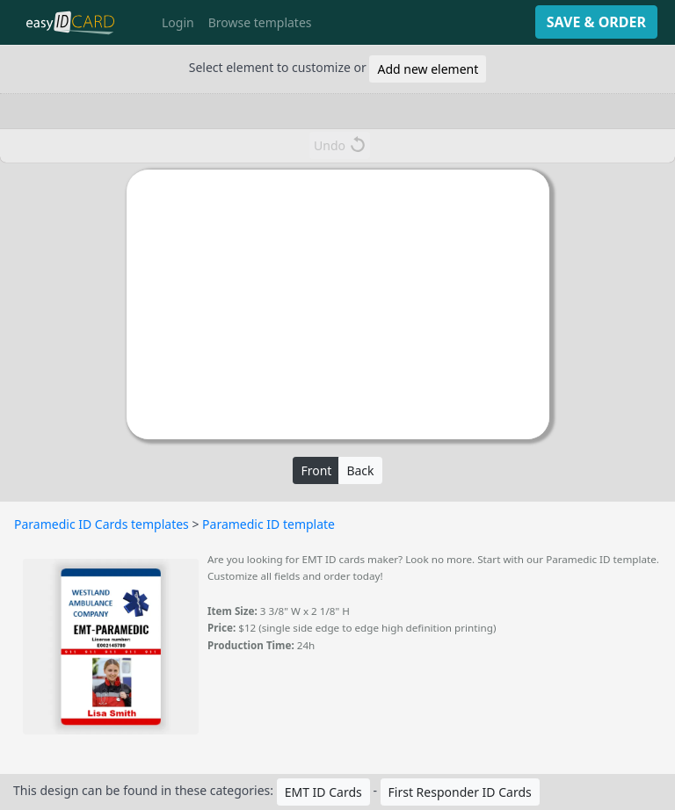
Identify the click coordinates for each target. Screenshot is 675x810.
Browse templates (260, 22)
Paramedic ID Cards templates (101, 524)
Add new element (427, 69)
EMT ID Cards (323, 792)
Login (178, 22)
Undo (340, 145)
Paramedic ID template (268, 524)
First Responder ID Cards (460, 792)
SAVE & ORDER (596, 22)
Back (360, 470)
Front (316, 470)
